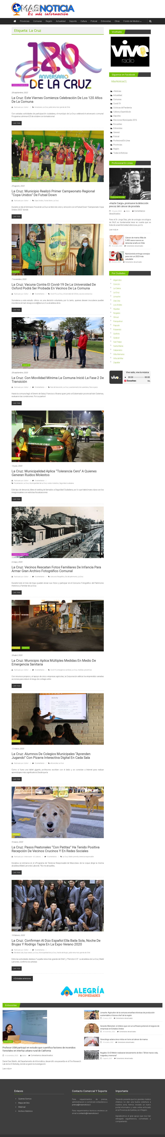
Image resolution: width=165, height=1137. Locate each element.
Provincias (24, 21)
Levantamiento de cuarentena (79, 387)
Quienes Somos (24, 1099)
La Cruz (45, 107)
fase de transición (56, 387)
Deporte (73, 21)
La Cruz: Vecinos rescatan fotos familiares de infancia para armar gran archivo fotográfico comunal (56, 569)
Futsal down (48, 200)
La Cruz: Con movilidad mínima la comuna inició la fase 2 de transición (58, 380)
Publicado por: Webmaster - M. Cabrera (27, 857)
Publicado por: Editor (21, 107)
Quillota (116, 334)
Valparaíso (117, 350)
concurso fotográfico (57, 577)
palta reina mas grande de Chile (59, 107)
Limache (116, 297)
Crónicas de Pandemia (122, 108)
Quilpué (116, 338)
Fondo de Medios (131, 21)
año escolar (54, 763)
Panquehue (117, 321)
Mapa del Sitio (24, 1103)
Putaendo (117, 330)
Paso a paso (93, 387)
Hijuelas (116, 309)
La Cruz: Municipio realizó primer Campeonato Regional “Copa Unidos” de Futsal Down (53, 193)
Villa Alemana (118, 354)
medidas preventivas (85, 670)
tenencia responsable (86, 857)
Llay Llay (116, 301)
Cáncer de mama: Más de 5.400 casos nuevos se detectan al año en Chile (135, 240)
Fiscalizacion (18, 483)
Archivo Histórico (25, 1111)
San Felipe (117, 342)
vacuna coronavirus (85, 294)
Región (49, 21)
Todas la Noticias (120, 153)
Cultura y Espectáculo (20, 85)
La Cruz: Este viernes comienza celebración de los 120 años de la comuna (57, 100)
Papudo (116, 325)
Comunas (37, 21)
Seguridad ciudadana (66, 483)
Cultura (84, 21)
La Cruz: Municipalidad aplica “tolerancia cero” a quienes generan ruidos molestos (54, 473)
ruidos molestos (53, 483)
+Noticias (117, 91)
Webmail (21, 1107)
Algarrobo (117, 280)
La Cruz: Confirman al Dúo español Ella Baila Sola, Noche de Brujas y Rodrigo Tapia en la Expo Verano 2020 (56, 942)
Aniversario (38, 107)
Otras (117, 21)
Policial (94, 21)
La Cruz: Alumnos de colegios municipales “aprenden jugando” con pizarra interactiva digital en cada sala (51, 756)
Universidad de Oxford (70, 294)
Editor (128, 211)
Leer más (113, 230)
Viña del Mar (118, 358)
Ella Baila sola (18, 953)
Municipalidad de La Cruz (38, 483)
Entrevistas (106, 21)
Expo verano (28, 953)
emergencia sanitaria (64, 670)
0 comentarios (38, 294)
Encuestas (117, 124)
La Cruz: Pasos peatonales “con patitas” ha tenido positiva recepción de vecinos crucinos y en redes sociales (56, 849)
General (116, 132)
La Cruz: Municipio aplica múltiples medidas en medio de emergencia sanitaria (54, 662)
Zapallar (116, 362)
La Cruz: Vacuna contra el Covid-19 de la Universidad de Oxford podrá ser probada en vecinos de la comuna (54, 286)
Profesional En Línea (121, 141)
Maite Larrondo (74, 857)
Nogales (116, 313)
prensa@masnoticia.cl (81, 1105)
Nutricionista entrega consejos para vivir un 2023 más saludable (137, 256)
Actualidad (60, 21)
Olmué (116, 317)
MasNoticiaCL (119, 81)
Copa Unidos (39, 200)
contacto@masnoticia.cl (88, 1113)
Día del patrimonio (71, 577)
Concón (116, 284)
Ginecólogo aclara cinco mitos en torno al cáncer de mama (124, 1039)
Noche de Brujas (62, 953)
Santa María (118, 346)
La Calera (117, 288)
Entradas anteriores (23, 978)
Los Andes (117, 305)
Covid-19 (16, 272)
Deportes (16, 178)
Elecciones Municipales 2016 (125, 120)
